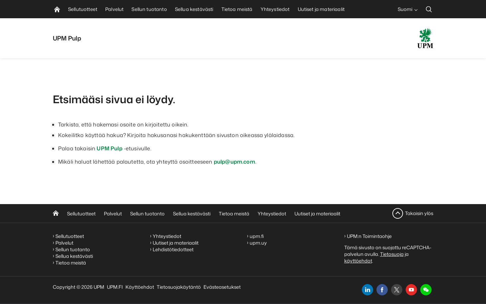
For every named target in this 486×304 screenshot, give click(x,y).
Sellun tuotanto (147, 213)
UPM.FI (115, 286)
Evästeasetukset (222, 286)
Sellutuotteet (81, 213)
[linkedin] (367, 289)
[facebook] (382, 289)
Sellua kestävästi (191, 213)
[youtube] (411, 289)
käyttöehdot (358, 260)
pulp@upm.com (234, 161)
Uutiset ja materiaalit (317, 213)
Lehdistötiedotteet (173, 249)
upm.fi (257, 236)
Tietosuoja (392, 254)
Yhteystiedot (272, 213)
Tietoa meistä (234, 213)
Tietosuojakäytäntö (179, 286)
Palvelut (113, 213)
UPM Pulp (109, 148)
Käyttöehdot (139, 286)
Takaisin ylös (419, 213)
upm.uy (258, 242)
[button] (426, 289)
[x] (396, 289)
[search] (429, 9)
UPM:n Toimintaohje (369, 236)
